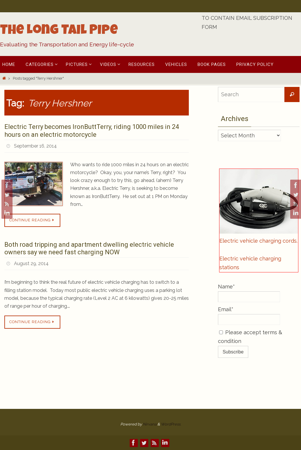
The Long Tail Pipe (59, 31)
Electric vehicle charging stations (250, 263)
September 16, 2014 (35, 146)
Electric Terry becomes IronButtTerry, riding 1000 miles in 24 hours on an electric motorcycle (91, 130)
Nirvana (149, 424)
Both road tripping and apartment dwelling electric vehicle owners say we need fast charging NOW (89, 248)
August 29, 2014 (31, 263)
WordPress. (171, 424)
